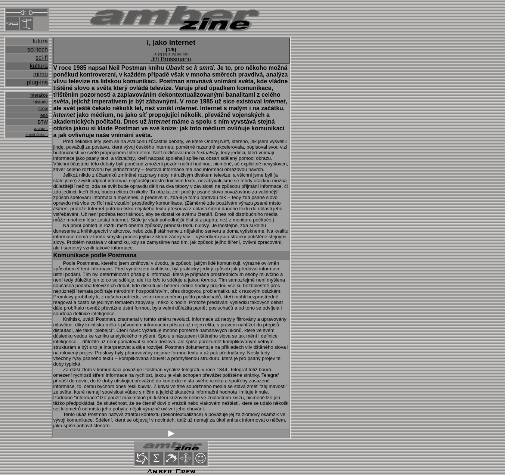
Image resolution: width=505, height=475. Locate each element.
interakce (39, 95)
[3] (165, 54)
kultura (39, 66)
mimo (40, 74)
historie (40, 102)
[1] (155, 54)
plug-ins (37, 82)
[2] (160, 54)
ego (44, 115)
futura (40, 41)
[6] (179, 54)
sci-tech (37, 49)
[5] (174, 54)
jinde (58, 147)
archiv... (41, 128)
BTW (43, 122)
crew (43, 108)
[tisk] (185, 54)
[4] (169, 54)
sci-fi (41, 58)
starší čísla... (36, 134)
